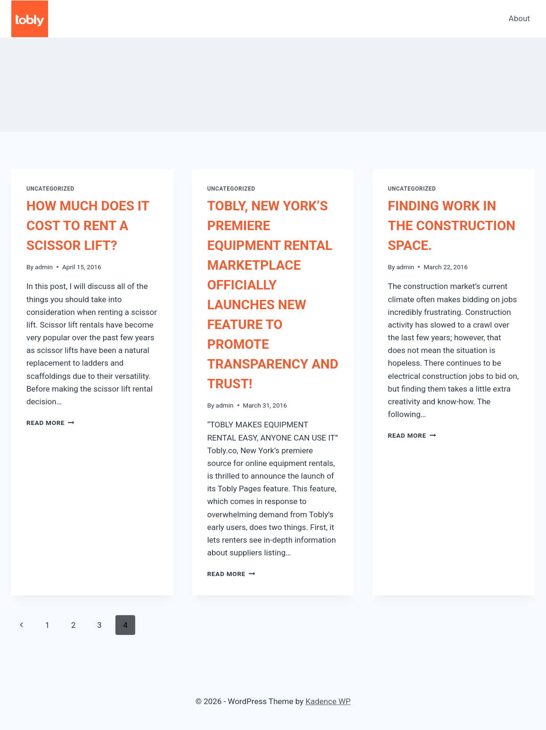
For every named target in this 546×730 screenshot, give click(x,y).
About (519, 18)
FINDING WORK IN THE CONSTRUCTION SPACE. (451, 225)
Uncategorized (50, 188)
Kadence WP (327, 701)
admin (44, 267)
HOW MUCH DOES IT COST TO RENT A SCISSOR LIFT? (87, 225)
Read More (50, 422)
